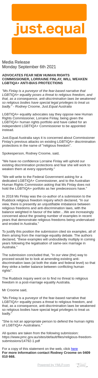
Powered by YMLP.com (53, 365)
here (74, 349)
